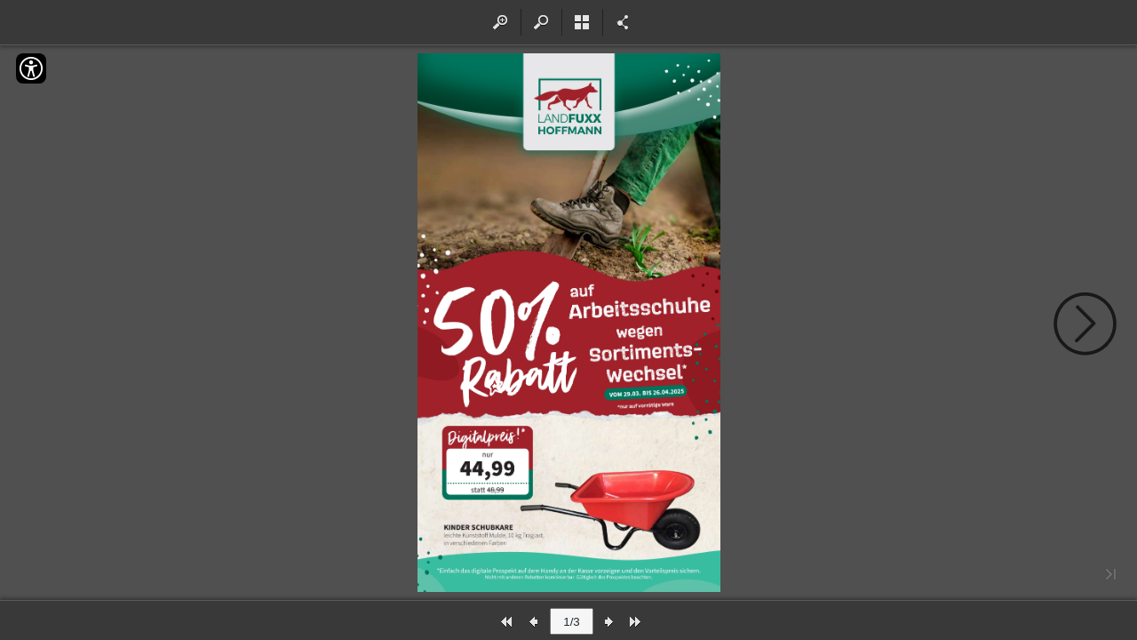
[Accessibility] (31, 68)
